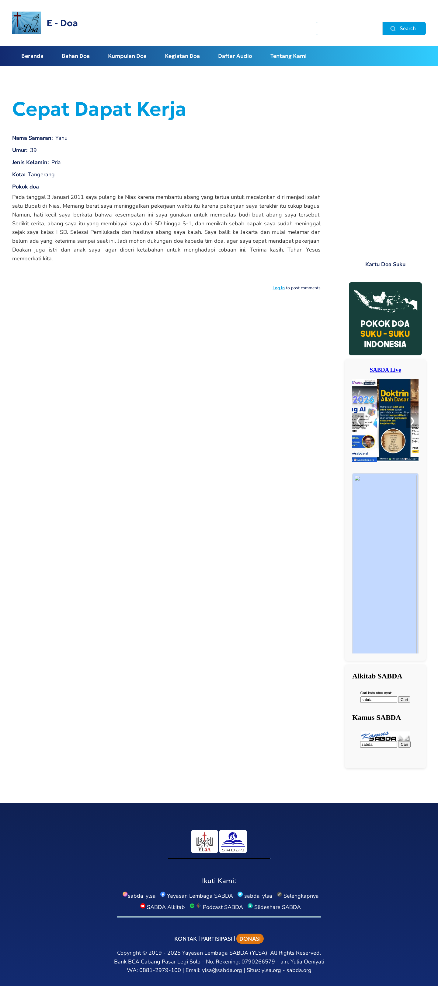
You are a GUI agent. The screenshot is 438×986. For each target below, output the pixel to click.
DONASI (250, 938)
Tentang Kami (288, 55)
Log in (279, 288)
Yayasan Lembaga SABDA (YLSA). (225, 952)
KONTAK (185, 938)
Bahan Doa (76, 55)
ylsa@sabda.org (222, 970)
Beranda (32, 55)
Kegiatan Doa (182, 55)
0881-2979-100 (160, 970)
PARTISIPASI (216, 938)
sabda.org (299, 970)
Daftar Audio (235, 55)
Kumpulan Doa (127, 55)
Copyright (129, 952)
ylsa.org (271, 970)
